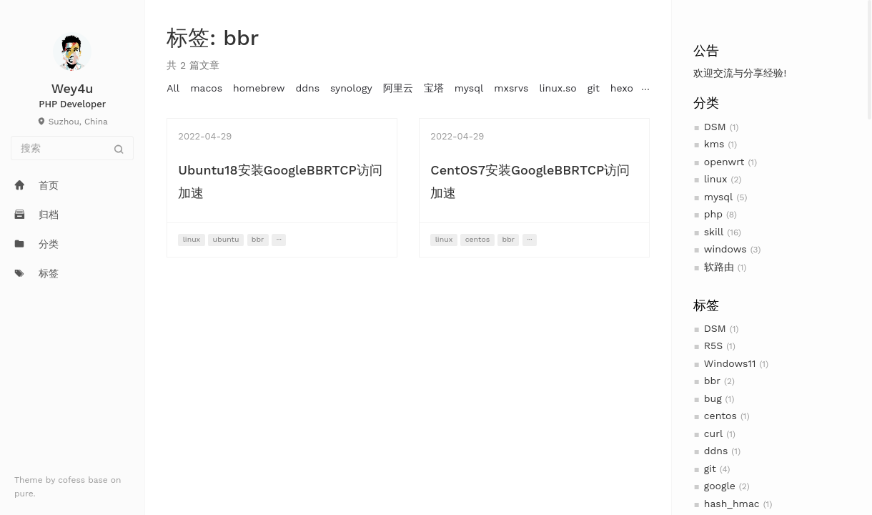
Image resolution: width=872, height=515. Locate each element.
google (719, 485)
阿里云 (398, 88)
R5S (713, 345)
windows (725, 249)
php (713, 214)
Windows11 (730, 363)
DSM (715, 126)
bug (713, 398)
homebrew (258, 88)
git (710, 468)
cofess (73, 480)
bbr (712, 380)
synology (351, 88)
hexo (621, 88)
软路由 (719, 267)
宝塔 (434, 88)
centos (720, 415)
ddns (716, 450)
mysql (718, 196)
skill (714, 231)
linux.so (557, 88)
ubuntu (226, 239)
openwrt (724, 161)
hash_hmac (732, 503)
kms (714, 143)
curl (713, 433)
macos (206, 88)
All (173, 88)
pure (24, 494)
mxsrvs (511, 88)
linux (716, 179)
